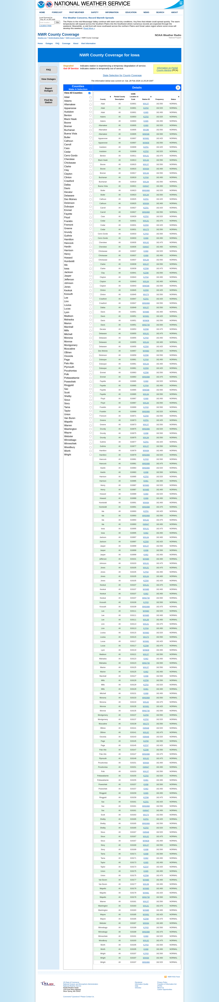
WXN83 (146, 351)
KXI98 (146, 433)
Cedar (67, 152)
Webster (68, 436)
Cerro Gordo (70, 155)
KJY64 (146, 177)
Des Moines (70, 199)
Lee (66, 297)
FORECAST (57, 12)
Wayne (67, 432)
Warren (68, 425)
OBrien (68, 352)
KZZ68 (146, 268)
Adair (67, 97)
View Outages (48, 79)
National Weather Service (72, 986)
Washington (70, 429)
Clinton (68, 177)
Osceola (68, 356)
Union (67, 414)
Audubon (69, 111)
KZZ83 (146, 225)
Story (67, 403)
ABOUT (174, 12)
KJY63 (146, 234)
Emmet (68, 210)
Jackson (68, 272)
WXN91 (146, 138)
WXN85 (146, 312)
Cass (67, 148)
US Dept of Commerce (71, 982)
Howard (68, 257)
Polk (66, 374)
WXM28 (146, 650)
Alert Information (88, 43)
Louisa (67, 305)
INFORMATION (111, 12)
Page (67, 359)
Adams (68, 101)
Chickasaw (70, 162)
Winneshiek (70, 443)
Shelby (67, 396)
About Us (160, 988)
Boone (67, 122)
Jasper (67, 275)
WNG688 (146, 377)
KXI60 (146, 125)
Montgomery (70, 345)
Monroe (68, 341)
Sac (66, 389)
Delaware (69, 195)
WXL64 (146, 281)
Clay (66, 170)
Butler (67, 137)
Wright (67, 454)
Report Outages (48, 89)
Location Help (45, 26)
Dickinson (69, 203)
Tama (67, 407)
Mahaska (69, 319)
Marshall (68, 327)
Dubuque (69, 206)
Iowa (66, 268)
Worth (67, 451)
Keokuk (68, 290)
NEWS (146, 12)
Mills (66, 330)
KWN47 (146, 186)
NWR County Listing (73, 38)
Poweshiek (70, 381)
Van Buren (69, 418)
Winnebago (70, 440)
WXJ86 (146, 130)
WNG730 (146, 325)
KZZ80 (146, 273)
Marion (67, 323)
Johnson (68, 283)
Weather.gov (42, 38)
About (75, 43)
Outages (49, 43)
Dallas (67, 184)
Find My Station (48, 101)
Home (40, 43)
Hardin (67, 246)
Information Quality (141, 984)
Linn (66, 301)
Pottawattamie (71, 378)
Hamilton (69, 239)
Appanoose (70, 108)
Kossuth (68, 294)
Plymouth (69, 367)
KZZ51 (146, 147)
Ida (65, 265)
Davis (67, 188)
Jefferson (69, 279)
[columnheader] (103, 97)
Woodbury (69, 447)
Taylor (67, 411)
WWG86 (146, 134)
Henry (67, 254)
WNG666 (146, 190)
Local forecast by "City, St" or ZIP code (47, 18)
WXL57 (146, 104)
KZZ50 (146, 416)
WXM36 (146, 143)
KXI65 (146, 112)
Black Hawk (70, 119)
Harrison (68, 250)
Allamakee (69, 104)
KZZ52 (146, 108)
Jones (67, 287)
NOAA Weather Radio (56, 38)
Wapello (68, 421)
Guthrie (68, 235)
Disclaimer (138, 982)
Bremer (68, 126)
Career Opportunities (164, 989)
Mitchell (68, 334)
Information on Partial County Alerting (167, 69)
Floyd (67, 217)
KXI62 (146, 533)
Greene (68, 228)
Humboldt (69, 261)
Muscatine (69, 348)
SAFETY (94, 12)
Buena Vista (70, 133)
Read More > (89, 28)
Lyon (66, 312)
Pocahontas (70, 370)
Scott (67, 392)
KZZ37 (146, 745)
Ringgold (69, 385)
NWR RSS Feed (172, 977)
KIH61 (146, 481)
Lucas (67, 308)
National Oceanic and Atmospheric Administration (80, 984)
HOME (42, 12)
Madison (68, 316)
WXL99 (146, 620)
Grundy (68, 232)
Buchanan (69, 130)
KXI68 (146, 238)
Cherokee (69, 159)
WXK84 (146, 169)
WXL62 (146, 242)
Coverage (66, 43)
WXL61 (146, 156)
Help (136, 986)
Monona (68, 338)
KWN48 (146, 728)
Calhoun (68, 141)
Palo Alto (69, 363)
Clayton (68, 174)
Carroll (67, 144)
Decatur (68, 192)
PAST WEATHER (76, 12)
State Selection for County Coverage (122, 75)
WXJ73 (146, 229)
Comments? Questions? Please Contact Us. (78, 997)
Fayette (68, 214)
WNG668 (146, 212)
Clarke (67, 166)
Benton (68, 115)
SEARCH (160, 12)
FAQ (57, 43)
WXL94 (146, 160)
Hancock (68, 243)
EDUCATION (130, 12)
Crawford (69, 181)
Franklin (68, 221)
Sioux (67, 400)
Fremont (68, 225)
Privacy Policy (162, 982)
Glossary (138, 988)
